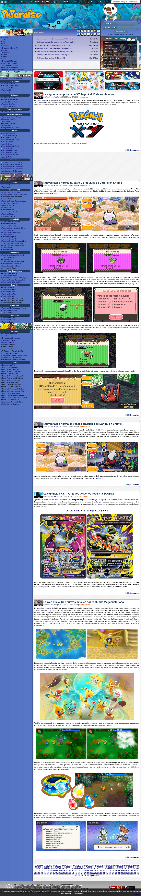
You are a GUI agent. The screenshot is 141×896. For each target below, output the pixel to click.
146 (85, 870)
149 (94, 870)
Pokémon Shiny (7, 90)
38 (118, 865)
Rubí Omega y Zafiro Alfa (122, 76)
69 (82, 867)
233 (78, 875)
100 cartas (98, 504)
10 (56, 865)
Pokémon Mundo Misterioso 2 (12, 243)
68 (80, 867)
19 (76, 865)
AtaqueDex (89, 2)
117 (100, 869)
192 (122, 872)
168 (48, 872)
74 (93, 867)
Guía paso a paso (110, 48)
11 (58, 865)
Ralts (137, 191)
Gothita (101, 191)
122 (115, 869)
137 (57, 870)
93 (135, 867)
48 (36, 867)
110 (78, 869)
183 (94, 872)
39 (120, 865)
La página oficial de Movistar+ (45, 100)
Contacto (5, 50)
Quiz (55, 2)
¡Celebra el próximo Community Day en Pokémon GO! (56, 42)
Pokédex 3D (6, 207)
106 (66, 869)
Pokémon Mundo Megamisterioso (14, 201)
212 (79, 874)
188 (110, 872)
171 (57, 872)
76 (98, 867)
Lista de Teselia (7, 148)
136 (54, 870)
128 (134, 869)
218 (97, 874)
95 (36, 869)
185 (100, 872)
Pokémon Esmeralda (9, 273)
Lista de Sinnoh (7, 144)
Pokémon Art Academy (10, 203)
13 (63, 865)
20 (78, 865)
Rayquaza (68, 478)
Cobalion (45, 237)
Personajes (108, 64)
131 (38, 870)
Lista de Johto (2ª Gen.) (10, 139)
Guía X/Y (45, 2)
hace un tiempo (97, 478)
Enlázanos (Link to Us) (10, 48)
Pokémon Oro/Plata (9, 289)
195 (131, 872)
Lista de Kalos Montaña (10, 155)
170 (54, 872)
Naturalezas (6, 125)
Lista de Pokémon (8, 133)
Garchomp (77, 371)
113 (87, 869)
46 (136, 865)
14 (65, 865)
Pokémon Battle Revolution (11, 264)
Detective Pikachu (8, 216)
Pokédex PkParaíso (9, 97)
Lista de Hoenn (7, 142)
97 (40, 869)
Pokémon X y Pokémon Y (11, 192)
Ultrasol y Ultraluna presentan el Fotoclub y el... (53, 55)
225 (119, 874)
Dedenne (60, 667)
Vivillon (54, 193)
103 (56, 869)
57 (56, 867)
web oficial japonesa (44, 608)
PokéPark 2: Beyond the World (13, 255)
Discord (24, 2)
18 (74, 865)
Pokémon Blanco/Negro (10, 226)
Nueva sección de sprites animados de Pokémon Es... (56, 39)
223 (113, 874)
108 (72, 869)
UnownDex (6, 92)
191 (119, 872)
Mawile (54, 665)
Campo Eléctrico (48, 88)
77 (100, 867)
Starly (95, 191)
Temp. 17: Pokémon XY (10, 400)
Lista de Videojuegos (9, 135)
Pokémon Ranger (8, 234)
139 (63, 870)
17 (72, 865)
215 (88, 874)
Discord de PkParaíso (9, 63)
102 (53, 869)
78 (102, 867)
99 (45, 869)
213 (82, 874)
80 (107, 867)
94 (138, 867)
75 (95, 867)
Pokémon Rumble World (10, 212)
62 (67, 867)
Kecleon (39, 769)
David (56, 97)
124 (121, 869)
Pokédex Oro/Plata (8, 104)
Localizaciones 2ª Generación (12, 171)
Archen (111, 665)
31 (103, 865)
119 (106, 869)
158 (122, 870)
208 (66, 874)
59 (60, 867)
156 (116, 870)
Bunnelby (135, 665)
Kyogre (101, 476)
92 (133, 867)
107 (69, 869)
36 (114, 865)
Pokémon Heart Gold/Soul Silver (13, 228)
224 (116, 874)
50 (40, 867)
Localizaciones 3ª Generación (12, 169)
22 (83, 865)
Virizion (36, 237)
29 (98, 865)
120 (109, 869)
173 (63, 872)
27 (94, 865)
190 (116, 872)
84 (115, 867)
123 (118, 869)
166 (41, 872)
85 (118, 867)
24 (87, 865)
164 (35, 872)
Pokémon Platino (8, 230)
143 (76, 870)
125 (125, 869)
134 (48, 870)
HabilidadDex (102, 2)
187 (107, 872)
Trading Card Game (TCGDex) (122, 86)
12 (60, 865)
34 (109, 865)
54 (49, 867)
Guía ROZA (35, 2)
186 (104, 872)
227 (125, 874)
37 (116, 865)
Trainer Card (6, 52)
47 (138, 865)
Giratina (135, 436)
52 (45, 867)
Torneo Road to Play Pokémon (13, 70)
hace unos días (59, 189)
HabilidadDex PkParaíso (10, 102)
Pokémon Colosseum (9, 310)
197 (138, 872)
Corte (65, 330)
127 (131, 869)
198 (35, 874)
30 (100, 865)
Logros (4, 57)
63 (69, 867)
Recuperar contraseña (125, 34)
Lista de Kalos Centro (9, 150)
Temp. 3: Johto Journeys (10, 369)
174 (66, 872)
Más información (67, 893)
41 (125, 865)
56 (53, 867)
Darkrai (92, 277)
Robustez (48, 85)
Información (108, 45)
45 (134, 865)
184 (97, 872)
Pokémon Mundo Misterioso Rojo (13, 280)
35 (111, 865)
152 (104, 870)
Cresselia (37, 438)
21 (80, 865)
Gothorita (130, 191)
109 (75, 869)
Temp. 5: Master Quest (10, 374)
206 (60, 874)
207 (63, 874)
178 (79, 872)
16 (69, 865)
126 (128, 869)
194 (128, 872)
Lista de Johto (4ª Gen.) (10, 146)
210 (72, 874)
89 (126, 867)
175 (69, 872)
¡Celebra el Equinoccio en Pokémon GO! (51, 58)
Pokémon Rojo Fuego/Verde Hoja (14, 278)
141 (69, 870)
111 (81, 869)
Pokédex (77, 2)
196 (134, 872)
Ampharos (129, 663)
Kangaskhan (134, 617)
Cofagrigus (82, 621)
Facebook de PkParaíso (10, 65)
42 (127, 865)
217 (94, 874)
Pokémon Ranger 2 (9, 237)
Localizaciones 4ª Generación (12, 166)
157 (119, 870)
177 (76, 872)
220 (104, 874)
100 (47, 869)
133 (45, 870)
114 (90, 869)
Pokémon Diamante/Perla (11, 232)
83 (113, 867)
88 (124, 867)
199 (38, 874)
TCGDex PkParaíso (9, 111)
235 (85, 875)
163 (138, 870)
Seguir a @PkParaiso (8, 26)
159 (125, 870)
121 (112, 869)
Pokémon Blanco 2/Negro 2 (12, 221)
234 (82, 875)
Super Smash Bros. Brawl (11, 266)
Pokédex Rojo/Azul (8, 106)
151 (100, 870)
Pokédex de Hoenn (111, 52)
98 (42, 869)
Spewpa (47, 193)
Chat (3, 41)
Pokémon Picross (8, 214)
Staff (3, 44)
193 (125, 872)
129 (137, 869)
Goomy (107, 191)
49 (38, 867)
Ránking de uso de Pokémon (12, 117)
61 (65, 867)
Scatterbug (38, 193)
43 (129, 865)
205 (57, 874)
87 (122, 867)
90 (129, 867)
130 (35, 870)
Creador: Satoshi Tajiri (10, 86)
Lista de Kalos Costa (9, 152)
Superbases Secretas (111, 68)
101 (50, 869)
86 (120, 867)
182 (91, 872)
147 (88, 870)
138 (60, 870)
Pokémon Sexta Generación (12, 78)
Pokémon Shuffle (8, 210)
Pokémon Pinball (8, 296)
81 (109, 867)
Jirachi (69, 665)
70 (84, 867)
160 (128, 870)
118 (103, 869)
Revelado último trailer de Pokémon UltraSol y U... (54, 48)
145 (82, 870)
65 (73, 867)
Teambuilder (6, 121)
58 (58, 867)
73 (91, 867)
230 (134, 874)
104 (59, 869)
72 (89, 867)
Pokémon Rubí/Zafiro (9, 275)
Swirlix (45, 667)
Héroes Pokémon (8, 342)
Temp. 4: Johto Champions (11, 371)
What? (137, 894)
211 (76, 874)
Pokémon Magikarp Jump (11, 185)
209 (69, 874)
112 (84, 869)
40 (123, 865)
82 (111, 867)
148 (91, 870)
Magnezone (48, 82)
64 (71, 867)
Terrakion (135, 235)
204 (54, 874)
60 (62, 867)
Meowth (45, 623)
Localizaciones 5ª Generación (12, 164)
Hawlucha (43, 617)
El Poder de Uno (8, 336)
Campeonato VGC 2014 (10, 128)
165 (38, 872)
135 (51, 870)
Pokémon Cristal (8, 287)
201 (45, 874)
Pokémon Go (6, 187)
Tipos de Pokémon (8, 123)
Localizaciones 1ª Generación (12, 173)
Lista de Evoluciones (9, 137)
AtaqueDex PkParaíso (10, 100)
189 (113, 872)
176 (72, 872)
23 (85, 865)
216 (91, 874)
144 (79, 870)
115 (94, 869)
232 (75, 875)
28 (96, 865)
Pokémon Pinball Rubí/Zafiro (12, 282)
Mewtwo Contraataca (9, 334)
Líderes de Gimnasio (111, 58)
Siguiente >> (94, 875)
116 (97, 869)
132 (41, 870)
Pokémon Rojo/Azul (9, 294)
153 (107, 870)
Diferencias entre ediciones (113, 55)
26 (92, 865)
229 (131, 874)
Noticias (13, 2)
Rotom (120, 325)
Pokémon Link (7, 247)
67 (78, 867)
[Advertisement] (87, 167)
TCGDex (66, 2)
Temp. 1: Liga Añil (8, 365)
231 (138, 874)
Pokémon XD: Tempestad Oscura (14, 308)
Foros (4, 39)
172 (60, 872)
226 (122, 874)
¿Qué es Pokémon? (9, 83)
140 (66, 870)
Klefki (113, 619)
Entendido (79, 893)
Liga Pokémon (109, 61)
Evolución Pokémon (9, 88)
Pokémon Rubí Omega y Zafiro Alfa (14, 194)
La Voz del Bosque (8, 340)
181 (88, 872)
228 (128, 874)
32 (105, 865)
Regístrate (112, 34)
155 (113, 870)
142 (72, 870)
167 (45, 872)
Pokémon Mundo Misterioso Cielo (14, 241)
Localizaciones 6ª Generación (12, 162)
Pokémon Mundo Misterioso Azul (13, 245)
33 (107, 865)
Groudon (60, 478)
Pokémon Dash (7, 250)
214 (85, 874)
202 (48, 874)
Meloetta (75, 813)
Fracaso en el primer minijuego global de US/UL (54, 45)
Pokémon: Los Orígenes (10, 404)
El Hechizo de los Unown (11, 338)
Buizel (91, 665)
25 (89, 865)
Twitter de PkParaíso (9, 61)
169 (51, 872)
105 (63, 869)
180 (85, 872)
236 (88, 875)
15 (67, 865)
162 (134, 870)
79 (104, 867)
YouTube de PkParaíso (10, 67)
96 (38, 869)
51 (42, 867)
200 (41, 874)
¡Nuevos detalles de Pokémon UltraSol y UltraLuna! (55, 51)
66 (76, 867)
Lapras (110, 612)
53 (47, 867)
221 (107, 874)
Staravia (122, 191)
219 (100, 874)
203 (51, 874)
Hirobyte (56, 185)
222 (110, 874)
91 (131, 867)
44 (131, 865)
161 (131, 870)
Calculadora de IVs (8, 119)
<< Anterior (39, 865)
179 (82, 872)
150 (97, 870)
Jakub (56, 496)
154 (110, 870)
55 (51, 867)
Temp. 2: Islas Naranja (10, 367)
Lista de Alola (6, 157)
